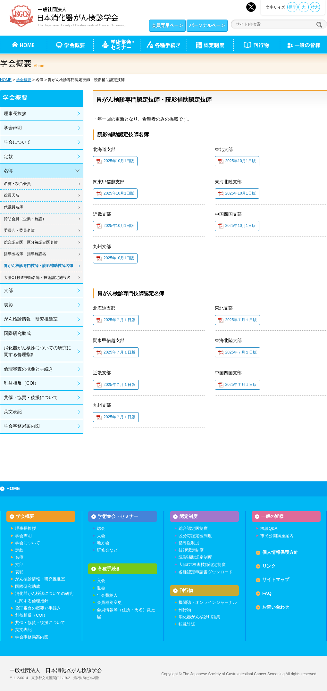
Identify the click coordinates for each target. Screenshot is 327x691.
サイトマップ (275, 579)
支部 (8, 290)
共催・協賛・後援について (31, 397)
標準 (292, 7)
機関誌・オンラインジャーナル (208, 603)
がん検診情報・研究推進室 (31, 318)
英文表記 (13, 411)
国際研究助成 (17, 333)
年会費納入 (107, 595)
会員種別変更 (109, 603)
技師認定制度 (191, 550)
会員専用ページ (167, 25)
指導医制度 (189, 543)
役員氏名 (11, 195)
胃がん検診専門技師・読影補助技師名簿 (38, 265)
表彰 (8, 304)
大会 (101, 535)
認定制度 (210, 45)
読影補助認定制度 (195, 557)
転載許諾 (187, 624)
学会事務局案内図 (22, 426)
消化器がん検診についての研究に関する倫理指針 (37, 351)
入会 (101, 581)
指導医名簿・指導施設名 (25, 254)
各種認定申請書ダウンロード (206, 572)
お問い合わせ (275, 607)
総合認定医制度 (193, 528)
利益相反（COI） (21, 383)
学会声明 (13, 127)
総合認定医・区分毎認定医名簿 (31, 242)
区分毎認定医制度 (195, 535)
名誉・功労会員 (17, 183)
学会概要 (23, 80)
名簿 (8, 170)
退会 (101, 588)
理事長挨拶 (15, 113)
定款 (8, 156)
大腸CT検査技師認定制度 (202, 564)
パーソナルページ (207, 25)
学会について (17, 142)
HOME (6, 80)
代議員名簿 (13, 207)
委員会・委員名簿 (19, 230)
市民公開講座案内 (277, 535)
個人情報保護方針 (280, 552)
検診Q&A (268, 528)
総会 (101, 528)
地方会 (103, 543)
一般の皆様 (272, 516)
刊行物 (256, 45)
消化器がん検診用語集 (199, 617)
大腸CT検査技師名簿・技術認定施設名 (37, 277)
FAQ (267, 593)
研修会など (107, 550)
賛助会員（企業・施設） (25, 219)
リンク (269, 566)
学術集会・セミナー (118, 516)
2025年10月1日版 (119, 161)
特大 (315, 7)
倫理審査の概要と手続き (28, 368)
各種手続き (163, 45)
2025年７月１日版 (119, 320)
